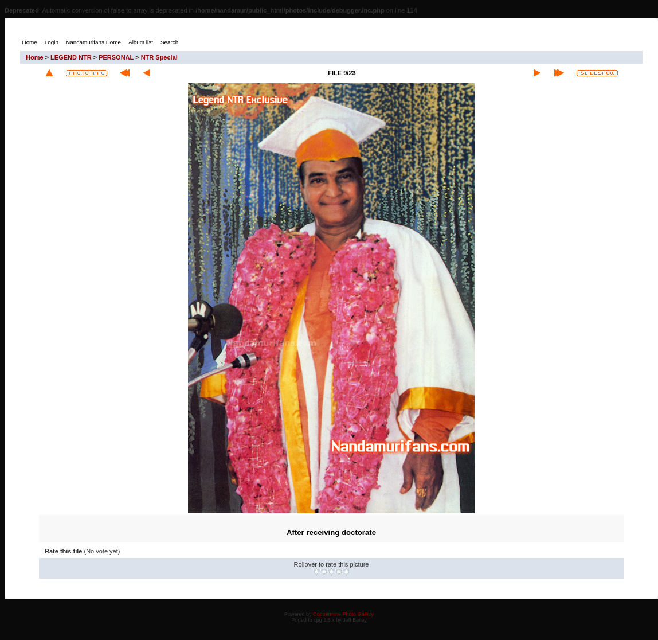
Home (35, 57)
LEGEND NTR (71, 57)
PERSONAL (116, 57)
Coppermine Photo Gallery (343, 614)
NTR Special (159, 57)
